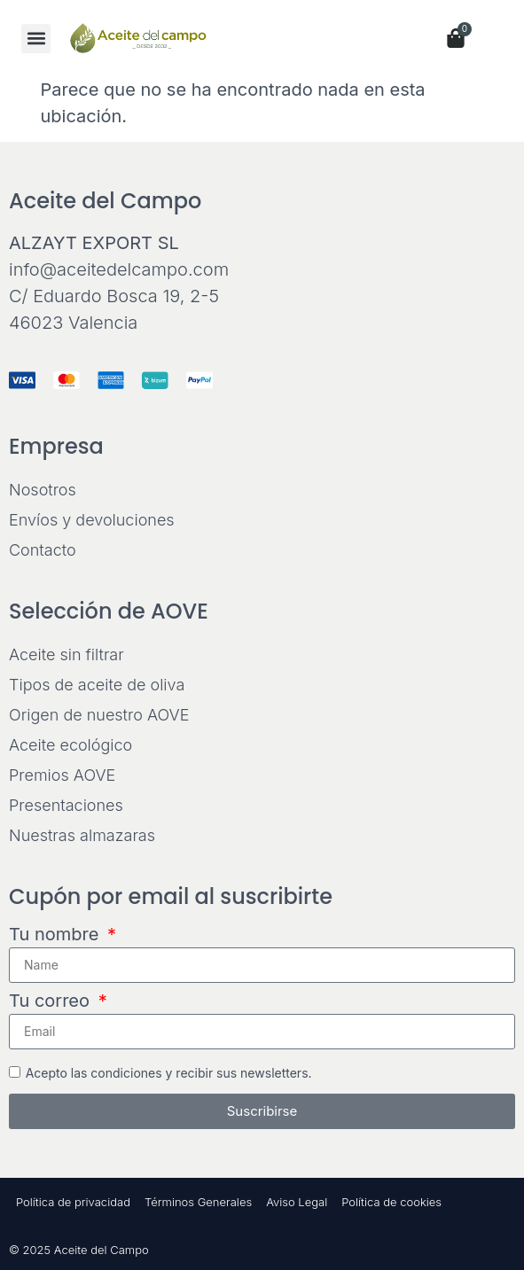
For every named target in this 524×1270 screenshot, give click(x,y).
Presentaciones (66, 805)
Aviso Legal (296, 1202)
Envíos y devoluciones (92, 519)
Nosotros (42, 489)
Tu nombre (56, 935)
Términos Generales (198, 1202)
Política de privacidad (73, 1202)
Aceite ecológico (70, 745)
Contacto (42, 550)
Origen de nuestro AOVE (99, 714)
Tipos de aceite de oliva (96, 684)
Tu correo (52, 1001)
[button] (36, 38)
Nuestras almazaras (82, 835)
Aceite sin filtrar (66, 654)
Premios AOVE (62, 775)
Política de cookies (391, 1202)
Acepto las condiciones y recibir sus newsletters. (169, 1071)
